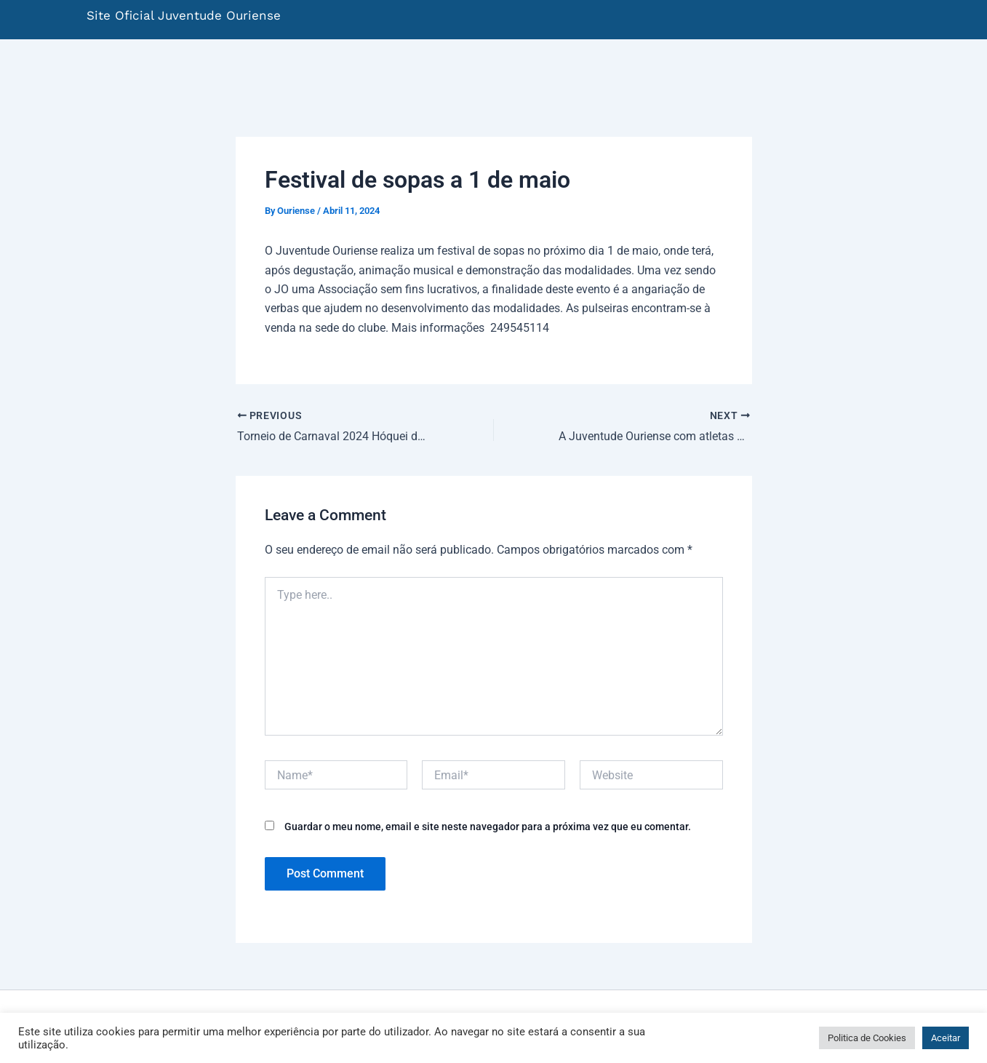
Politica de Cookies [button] (867, 1037)
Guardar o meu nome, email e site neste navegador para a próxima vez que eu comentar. (487, 826)
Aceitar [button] (945, 1037)
